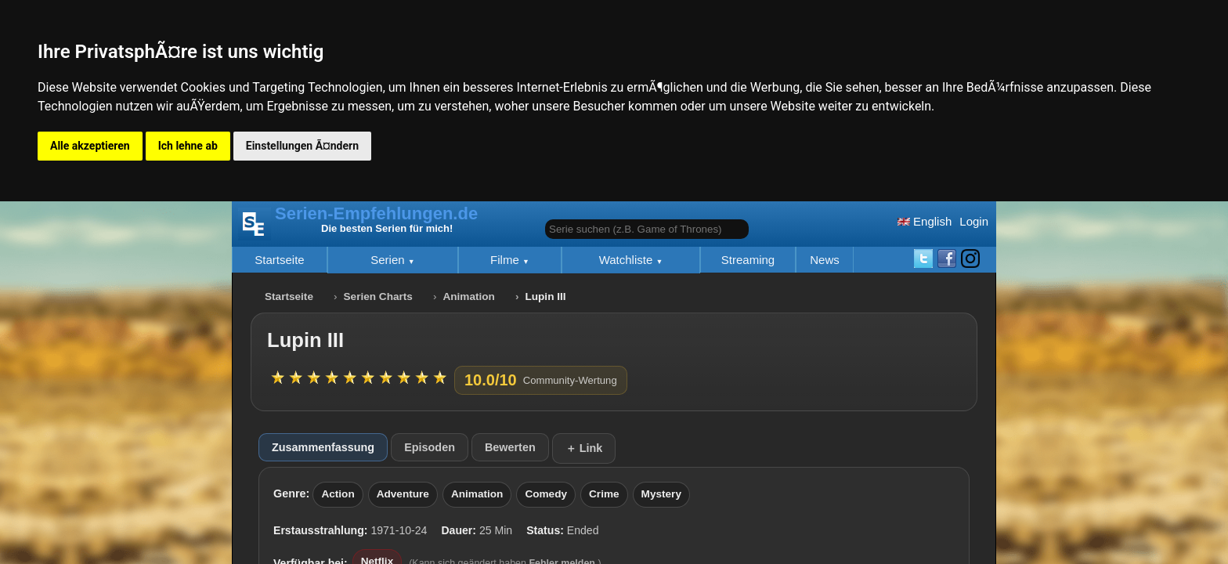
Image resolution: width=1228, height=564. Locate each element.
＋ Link (584, 448)
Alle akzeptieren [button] (90, 145)
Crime (604, 494)
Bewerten (510, 447)
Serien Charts (378, 296)
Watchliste (627, 259)
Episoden (429, 447)
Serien (389, 259)
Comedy (546, 494)
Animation (468, 296)
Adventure (403, 494)
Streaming (748, 259)
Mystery (661, 494)
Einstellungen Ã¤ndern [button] (302, 145)
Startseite (279, 259)
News (825, 259)
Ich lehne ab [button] (188, 145)
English (925, 221)
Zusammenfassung (323, 447)
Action (337, 494)
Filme (506, 259)
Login (973, 221)
